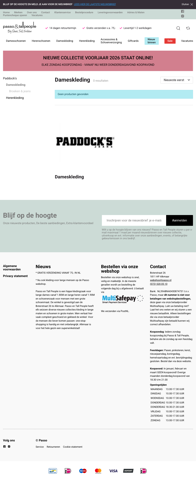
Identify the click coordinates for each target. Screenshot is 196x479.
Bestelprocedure (84, 12)
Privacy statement (15, 276)
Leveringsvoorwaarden (110, 12)
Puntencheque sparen (15, 15)
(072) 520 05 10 (158, 284)
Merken (18, 12)
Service (40, 447)
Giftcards (133, 41)
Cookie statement (72, 447)
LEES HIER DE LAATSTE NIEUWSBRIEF (95, 4)
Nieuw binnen (152, 41)
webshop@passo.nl (160, 280)
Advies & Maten (135, 12)
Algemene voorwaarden (12, 267)
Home (6, 12)
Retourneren (53, 447)
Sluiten (187, 4)
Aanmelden (179, 220)
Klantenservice (62, 12)
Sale (170, 41)
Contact (45, 12)
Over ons (32, 12)
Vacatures (37, 15)
